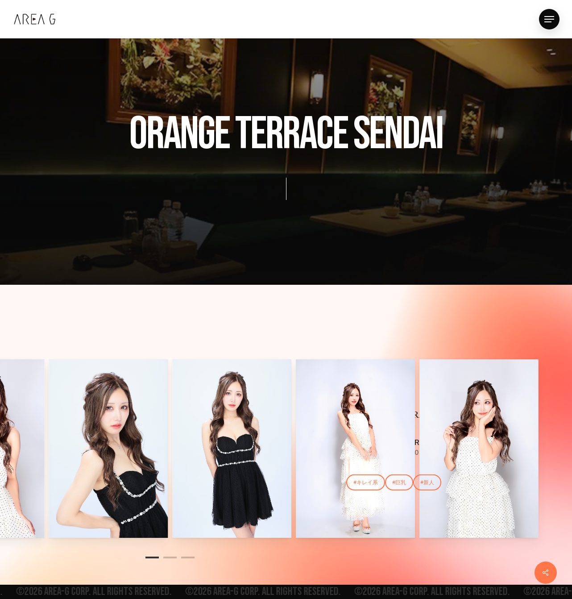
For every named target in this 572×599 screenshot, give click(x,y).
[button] (549, 19)
